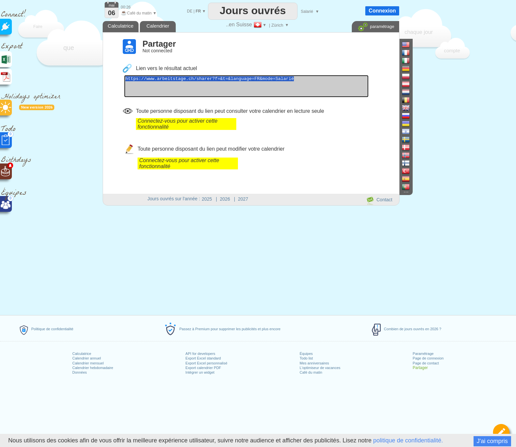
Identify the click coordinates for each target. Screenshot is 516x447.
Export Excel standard (203, 358)
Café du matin (311, 372)
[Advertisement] (251, 259)
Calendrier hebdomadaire (92, 368)
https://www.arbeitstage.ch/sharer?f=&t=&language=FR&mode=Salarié (261, 88)
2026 (225, 199)
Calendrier (157, 26)
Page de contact (426, 363)
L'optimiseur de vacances (320, 368)
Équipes (306, 354)
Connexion (382, 10)
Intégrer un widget (200, 372)
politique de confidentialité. (408, 440)
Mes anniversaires (314, 363)
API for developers (201, 354)
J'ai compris (492, 441)
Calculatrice (81, 354)
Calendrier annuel (86, 358)
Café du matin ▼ (139, 13)
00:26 (126, 7)
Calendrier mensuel (88, 363)
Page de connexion (428, 358)
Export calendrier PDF (203, 368)
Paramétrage (423, 354)
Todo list (306, 358)
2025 (207, 199)
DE (190, 11)
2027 (243, 199)
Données (79, 372)
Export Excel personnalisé (206, 363)
